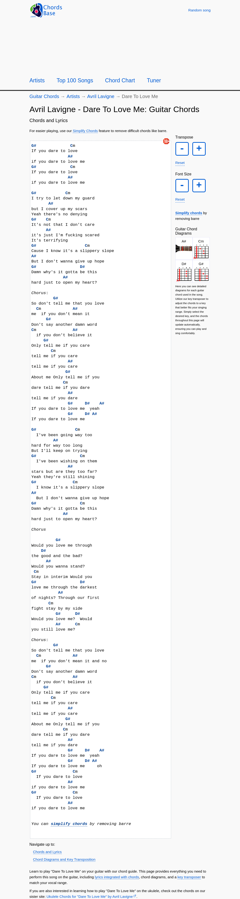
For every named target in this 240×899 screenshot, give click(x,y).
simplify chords (69, 824)
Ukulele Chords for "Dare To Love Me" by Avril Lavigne (89, 896)
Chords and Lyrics (47, 852)
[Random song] (199, 10)
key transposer (189, 877)
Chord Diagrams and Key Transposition (64, 859)
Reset (180, 165)
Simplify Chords (85, 131)
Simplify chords (188, 217)
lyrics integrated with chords (117, 877)
